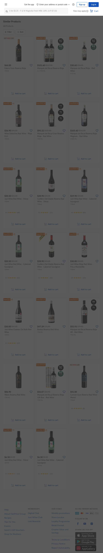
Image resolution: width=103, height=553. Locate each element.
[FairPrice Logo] (16, 4)
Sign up (82, 4)
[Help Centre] (73, 4)
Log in (93, 4)
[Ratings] (12, 212)
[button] (87, 11)
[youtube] (84, 525)
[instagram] (91, 525)
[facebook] (77, 525)
